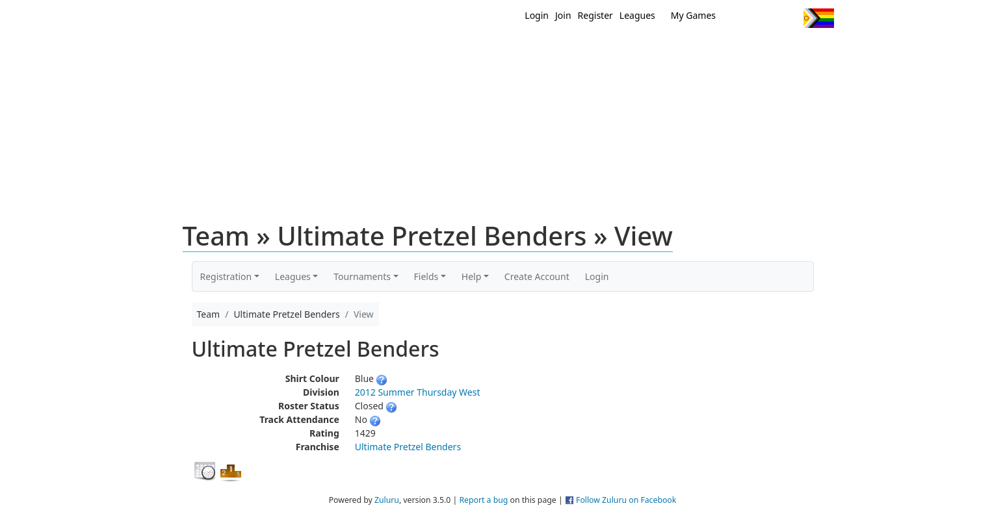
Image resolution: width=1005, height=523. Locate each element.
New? (470, 50)
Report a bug (483, 499)
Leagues (637, 15)
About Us (798, 50)
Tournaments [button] (362, 276)
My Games (693, 15)
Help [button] (472, 276)
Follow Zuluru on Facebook (626, 499)
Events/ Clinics (613, 50)
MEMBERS (530, 50)
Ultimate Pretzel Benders (408, 446)
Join (563, 15)
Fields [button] (426, 276)
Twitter (740, 18)
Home (418, 50)
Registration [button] (226, 276)
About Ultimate (712, 50)
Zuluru (386, 499)
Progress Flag (818, 18)
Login (537, 15)
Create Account (536, 276)
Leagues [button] (293, 276)
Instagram (788, 18)
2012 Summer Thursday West (417, 392)
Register (595, 15)
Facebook (764, 18)
